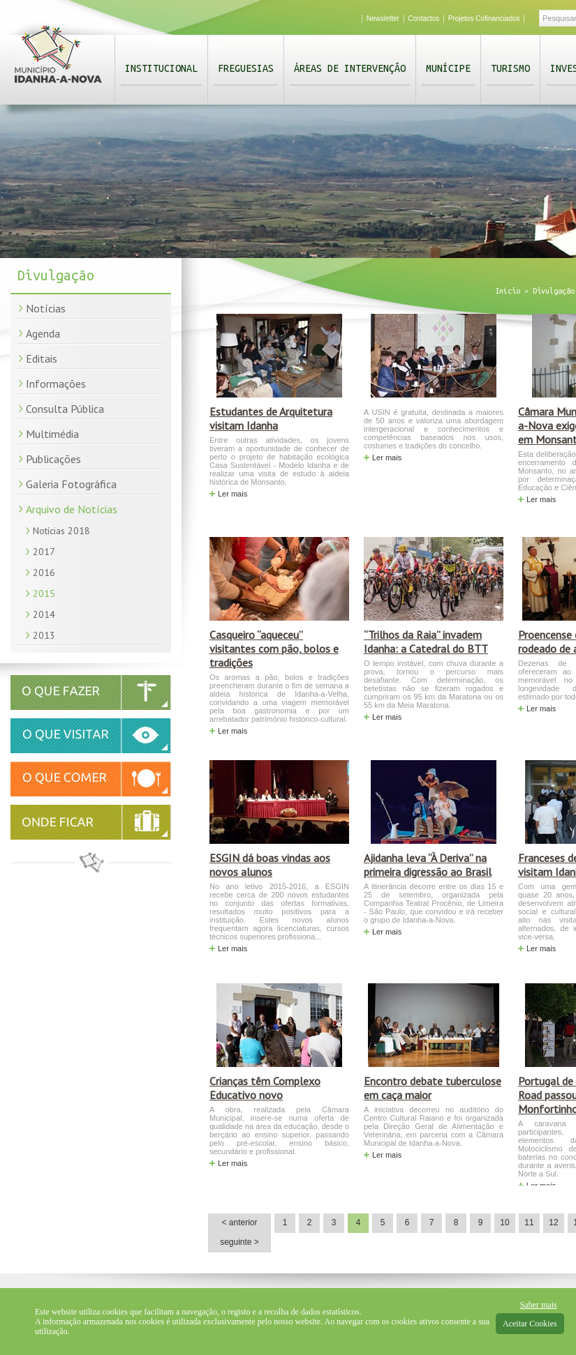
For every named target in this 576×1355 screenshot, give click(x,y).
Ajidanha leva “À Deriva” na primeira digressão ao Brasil (428, 865)
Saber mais (538, 1305)
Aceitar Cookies (530, 1323)
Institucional (161, 68)
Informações (56, 384)
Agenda (43, 333)
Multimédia (52, 434)
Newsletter (383, 18)
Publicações (53, 459)
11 (528, 1222)
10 (504, 1222)
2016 (44, 572)
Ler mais (232, 494)
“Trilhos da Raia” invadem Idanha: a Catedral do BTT (426, 642)
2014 (44, 614)
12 (553, 1222)
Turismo (510, 68)
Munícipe (448, 68)
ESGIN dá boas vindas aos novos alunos (269, 865)
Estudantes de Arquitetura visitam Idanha (270, 418)
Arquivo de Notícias (71, 509)
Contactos (423, 18)
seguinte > (239, 1242)
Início (507, 291)
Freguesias (246, 68)
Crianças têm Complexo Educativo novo (264, 1088)
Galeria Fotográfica (71, 484)
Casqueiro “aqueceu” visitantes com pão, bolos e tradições (274, 648)
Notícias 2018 (61, 530)
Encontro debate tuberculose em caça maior (432, 1088)
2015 (44, 593)
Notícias (46, 308)
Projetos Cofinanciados (484, 18)
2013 (44, 635)
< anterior (239, 1222)
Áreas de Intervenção (350, 68)
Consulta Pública (65, 409)
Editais (41, 358)
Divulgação (554, 291)
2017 (44, 551)
